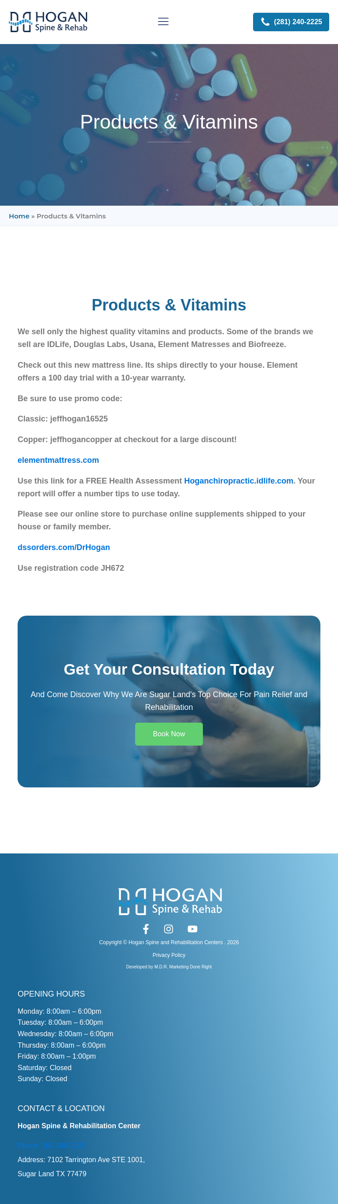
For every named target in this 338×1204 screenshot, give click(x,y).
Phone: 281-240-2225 (52, 1145)
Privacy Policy (169, 955)
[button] (291, 22)
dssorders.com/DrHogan (64, 547)
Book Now (169, 734)
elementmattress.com (58, 460)
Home (19, 216)
